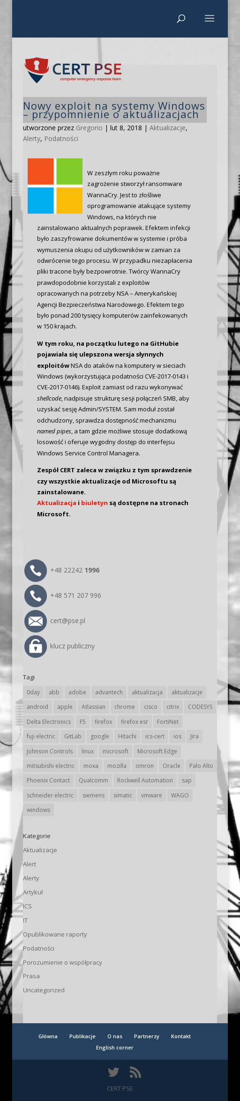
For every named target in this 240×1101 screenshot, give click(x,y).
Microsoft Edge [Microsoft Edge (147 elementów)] (157, 751)
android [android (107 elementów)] (37, 707)
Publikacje (82, 1036)
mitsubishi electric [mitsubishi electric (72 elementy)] (51, 766)
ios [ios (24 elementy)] (177, 736)
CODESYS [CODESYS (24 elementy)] (200, 707)
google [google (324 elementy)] (99, 736)
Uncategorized (44, 990)
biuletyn (94, 502)
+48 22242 (61, 569)
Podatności (61, 138)
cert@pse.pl (54, 620)
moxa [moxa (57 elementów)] (90, 766)
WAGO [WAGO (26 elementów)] (180, 795)
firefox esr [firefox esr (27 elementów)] (134, 722)
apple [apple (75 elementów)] (65, 707)
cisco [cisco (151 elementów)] (151, 707)
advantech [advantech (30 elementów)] (109, 692)
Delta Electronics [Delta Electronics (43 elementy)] (49, 722)
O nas (114, 1036)
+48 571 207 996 (62, 595)
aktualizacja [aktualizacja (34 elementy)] (147, 692)
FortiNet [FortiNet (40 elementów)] (168, 722)
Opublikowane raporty (55, 934)
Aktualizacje (168, 127)
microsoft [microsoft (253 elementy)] (115, 751)
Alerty (31, 138)
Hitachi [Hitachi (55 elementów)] (127, 736)
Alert (29, 864)
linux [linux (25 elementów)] (88, 751)
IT (25, 920)
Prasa (31, 976)
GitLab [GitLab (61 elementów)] (73, 736)
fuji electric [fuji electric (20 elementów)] (41, 736)
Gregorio (89, 127)
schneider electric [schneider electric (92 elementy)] (50, 795)
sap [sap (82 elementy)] (187, 780)
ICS (27, 906)
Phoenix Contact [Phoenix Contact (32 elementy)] (48, 780)
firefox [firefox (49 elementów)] (103, 722)
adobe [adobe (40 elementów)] (77, 692)
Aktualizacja (56, 502)
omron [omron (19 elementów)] (144, 766)
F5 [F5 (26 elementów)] (83, 722)
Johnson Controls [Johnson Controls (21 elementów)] (50, 751)
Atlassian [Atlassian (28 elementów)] (93, 707)
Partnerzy (146, 1036)
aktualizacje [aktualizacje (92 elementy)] (187, 692)
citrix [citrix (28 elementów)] (172, 707)
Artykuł (33, 892)
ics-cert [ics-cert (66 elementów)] (155, 736)
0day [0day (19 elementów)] (33, 692)
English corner (115, 1047)
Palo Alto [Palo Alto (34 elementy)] (201, 766)
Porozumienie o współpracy (62, 962)
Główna (48, 1036)
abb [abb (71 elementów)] (54, 692)
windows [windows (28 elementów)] (38, 810)
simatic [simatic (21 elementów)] (122, 795)
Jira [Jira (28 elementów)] (194, 736)
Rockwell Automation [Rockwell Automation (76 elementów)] (145, 780)
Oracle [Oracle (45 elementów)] (171, 766)
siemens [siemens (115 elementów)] (93, 795)
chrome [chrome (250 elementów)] (124, 707)
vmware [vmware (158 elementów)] (151, 795)
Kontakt (181, 1036)
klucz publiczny (59, 645)
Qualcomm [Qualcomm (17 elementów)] (93, 780)
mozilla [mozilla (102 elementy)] (117, 766)
